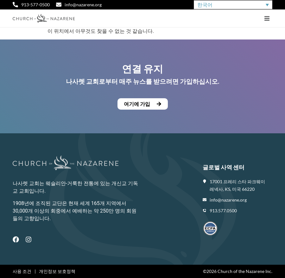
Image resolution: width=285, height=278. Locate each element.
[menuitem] (233, 4)
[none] (233, 4)
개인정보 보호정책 (57, 271)
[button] (266, 18)
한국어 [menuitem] (204, 5)
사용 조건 (22, 271)
